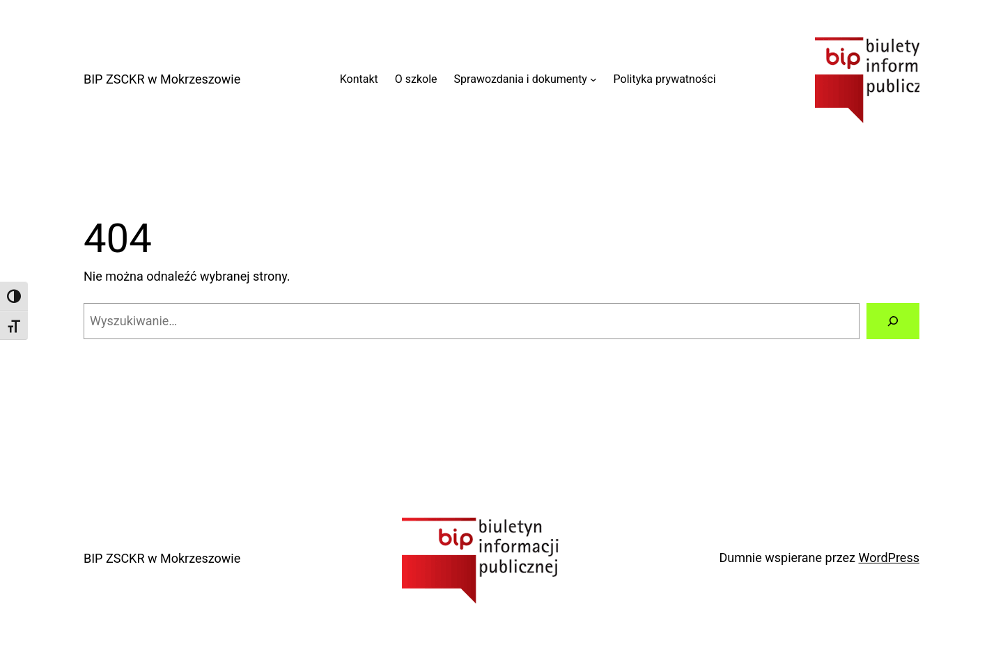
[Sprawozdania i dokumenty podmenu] (593, 79)
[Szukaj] (892, 321)
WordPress (889, 557)
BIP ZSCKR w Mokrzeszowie (162, 79)
